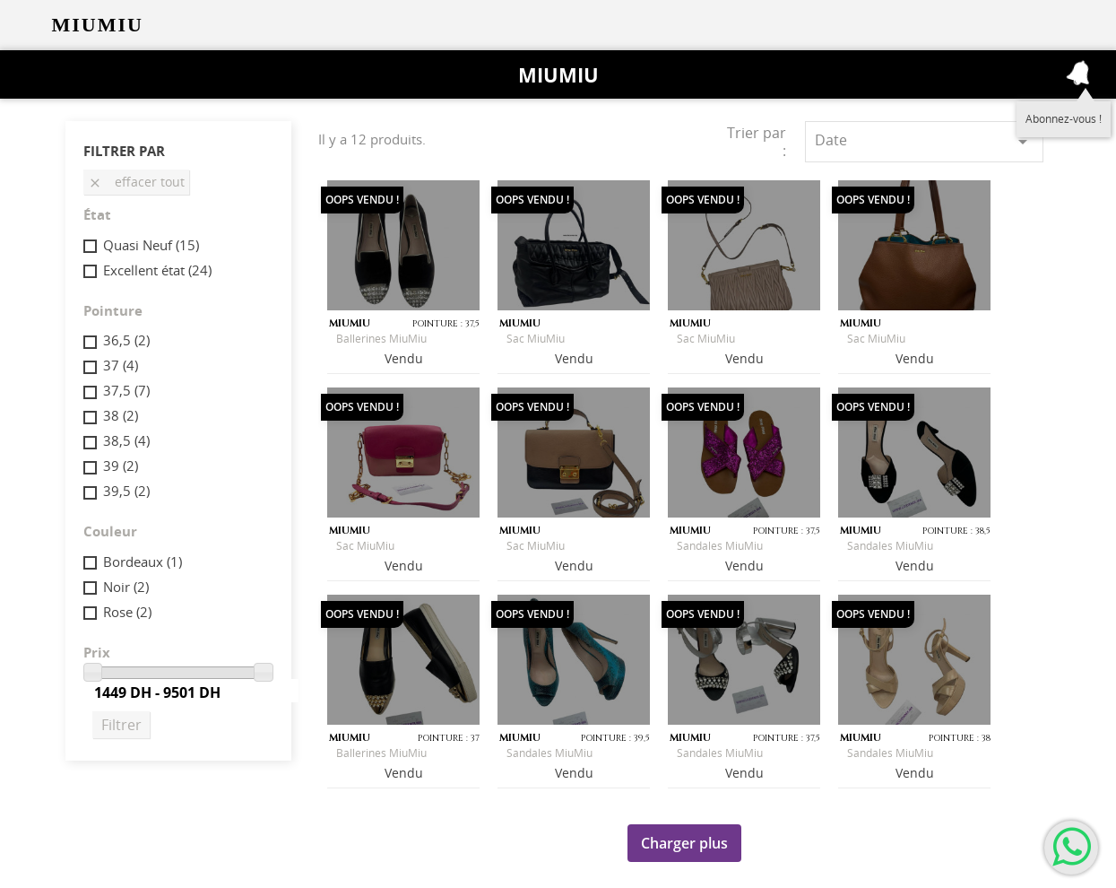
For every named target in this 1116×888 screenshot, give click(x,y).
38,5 (126, 440)
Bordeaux (142, 561)
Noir (126, 587)
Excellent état (157, 270)
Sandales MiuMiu (720, 546)
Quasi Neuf (151, 245)
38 (120, 415)
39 (120, 465)
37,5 (126, 390)
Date (924, 141)
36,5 (126, 340)
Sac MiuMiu (535, 338)
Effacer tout (136, 181)
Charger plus (684, 843)
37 (120, 365)
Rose (127, 612)
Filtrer (121, 725)
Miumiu (558, 74)
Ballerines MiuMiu (381, 338)
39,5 (126, 491)
